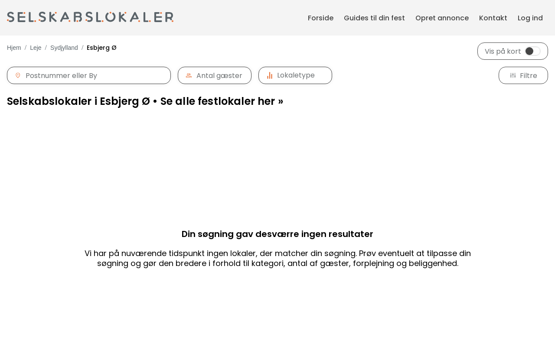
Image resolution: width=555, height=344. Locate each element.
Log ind (530, 18)
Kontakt (493, 18)
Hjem (14, 47)
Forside (320, 18)
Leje (35, 47)
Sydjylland (64, 47)
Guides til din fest (374, 18)
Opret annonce (442, 18)
